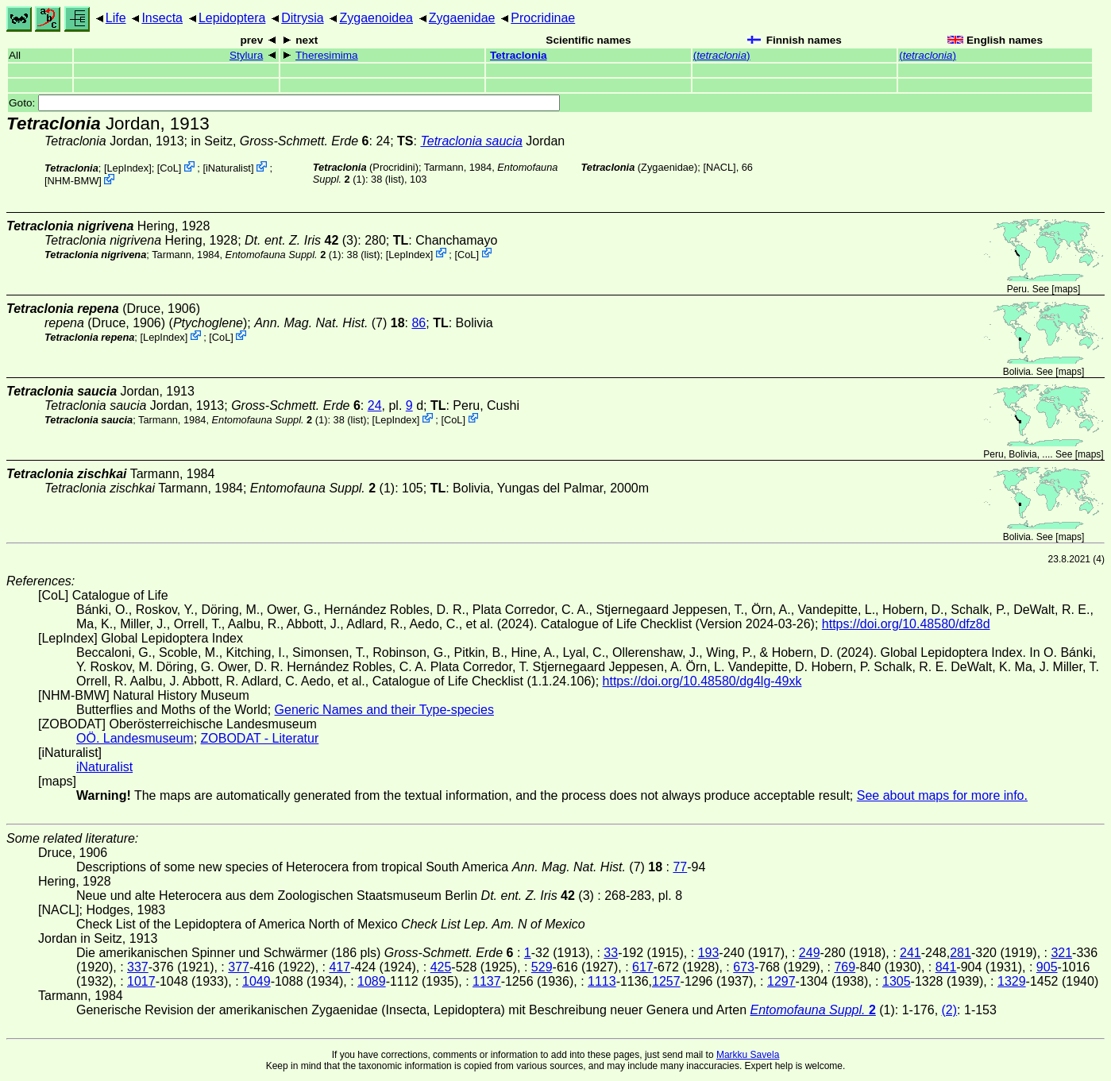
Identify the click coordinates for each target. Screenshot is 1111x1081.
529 (542, 967)
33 (611, 952)
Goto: (284, 103)
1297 (781, 981)
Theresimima (326, 55)
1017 (141, 981)
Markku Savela (747, 1054)
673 (743, 967)
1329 (1011, 981)
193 (708, 952)
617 (643, 967)
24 (375, 405)
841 (946, 967)
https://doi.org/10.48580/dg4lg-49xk (702, 681)
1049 (256, 981)
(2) (950, 1010)
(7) (329, 323)
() (721, 55)
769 (844, 967)
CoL (169, 168)
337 (138, 967)
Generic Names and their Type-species (384, 709)
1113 (602, 981)
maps (1066, 289)
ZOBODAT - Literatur (260, 738)
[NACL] (719, 167)
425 (441, 967)
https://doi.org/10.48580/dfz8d (906, 624)
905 (1047, 967)
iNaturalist (228, 168)
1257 (666, 981)
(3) (301, 240)
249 (809, 952)
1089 (371, 981)
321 (1061, 952)
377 (238, 967)
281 (960, 952)
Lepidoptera (232, 18)
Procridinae (543, 18)
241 (910, 952)
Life (116, 18)
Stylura (246, 55)
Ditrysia (302, 18)
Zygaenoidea (376, 18)
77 (680, 867)
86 (418, 323)
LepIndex (127, 168)
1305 (896, 981)
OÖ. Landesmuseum (135, 738)
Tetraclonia (518, 55)
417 (339, 967)
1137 (487, 981)
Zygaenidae (462, 18)
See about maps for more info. (942, 795)
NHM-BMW (73, 181)
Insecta (162, 18)
